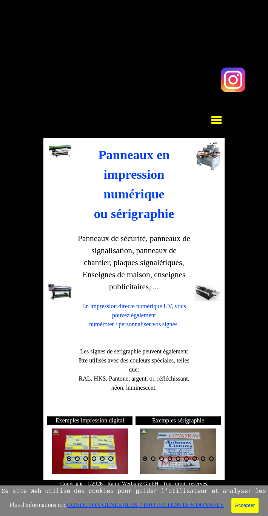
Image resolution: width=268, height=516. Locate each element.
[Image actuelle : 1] (69, 459)
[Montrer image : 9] (211, 459)
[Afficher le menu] (216, 120)
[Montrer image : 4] (94, 459)
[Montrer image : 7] (195, 459)
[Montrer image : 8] (203, 459)
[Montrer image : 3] (86, 459)
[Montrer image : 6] (110, 459)
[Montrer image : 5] (102, 459)
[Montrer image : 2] (77, 459)
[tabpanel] (134, 277)
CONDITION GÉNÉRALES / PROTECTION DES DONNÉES (145, 505)
